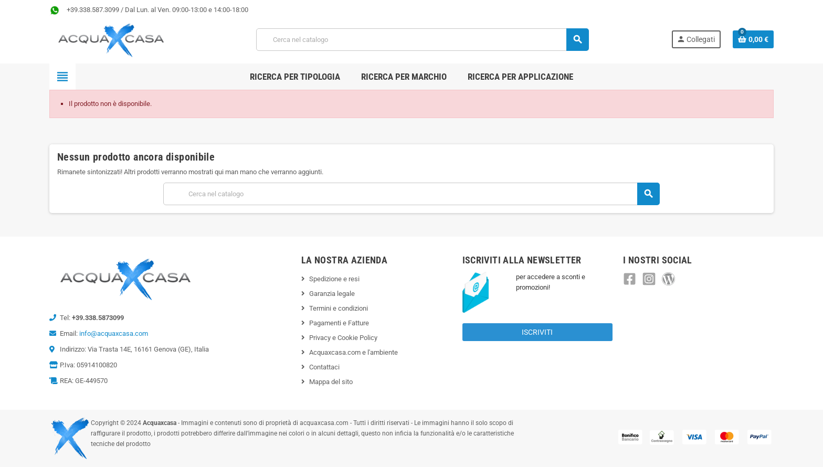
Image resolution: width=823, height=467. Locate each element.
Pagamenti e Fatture (339, 323)
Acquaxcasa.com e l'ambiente (353, 352)
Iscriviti (537, 332)
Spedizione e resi (334, 279)
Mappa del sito (331, 382)
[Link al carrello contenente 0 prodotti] (753, 39)
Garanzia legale (332, 294)
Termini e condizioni (338, 308)
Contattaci (324, 367)
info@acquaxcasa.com (113, 333)
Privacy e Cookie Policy (343, 338)
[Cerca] (422, 39)
